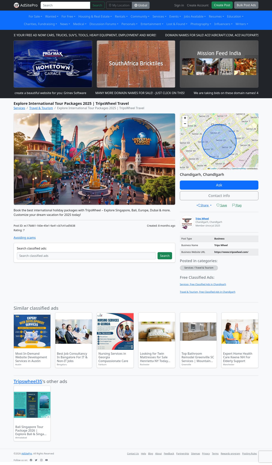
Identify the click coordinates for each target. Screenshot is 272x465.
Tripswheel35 (28, 381)
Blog (150, 453)
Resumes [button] (215, 16)
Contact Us (133, 453)
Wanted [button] (50, 16)
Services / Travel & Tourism (198, 267)
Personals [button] (128, 24)
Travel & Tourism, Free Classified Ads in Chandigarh (207, 292)
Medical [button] (78, 24)
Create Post (222, 5)
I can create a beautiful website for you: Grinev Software (49, 93)
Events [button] (174, 16)
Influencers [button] (222, 24)
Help (143, 453)
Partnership (182, 453)
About (158, 453)
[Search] (65, 5)
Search (97, 5)
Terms (215, 453)
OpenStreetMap (238, 168)
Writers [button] (241, 24)
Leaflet (212, 168)
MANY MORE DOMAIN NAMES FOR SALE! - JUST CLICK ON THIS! (142, 93)
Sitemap (195, 453)
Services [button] (158, 16)
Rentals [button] (120, 16)
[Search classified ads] (86, 255)
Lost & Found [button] (175, 24)
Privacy (206, 453)
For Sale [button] (34, 16)
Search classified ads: (32, 248)
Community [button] (139, 16)
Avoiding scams (25, 238)
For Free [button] (67, 16)
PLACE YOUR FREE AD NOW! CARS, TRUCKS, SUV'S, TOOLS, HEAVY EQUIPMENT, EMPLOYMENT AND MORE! (83, 35)
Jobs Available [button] (193, 16)
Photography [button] (199, 24)
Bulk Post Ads (246, 5)
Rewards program (230, 453)
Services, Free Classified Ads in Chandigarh (203, 284)
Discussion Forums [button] (103, 24)
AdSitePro (29, 5)
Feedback (169, 453)
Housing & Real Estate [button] (94, 16)
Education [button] (234, 16)
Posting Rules (249, 453)
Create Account (198, 5)
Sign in (179, 5)
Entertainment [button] (151, 24)
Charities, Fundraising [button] (39, 24)
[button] (185, 118)
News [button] (64, 24)
